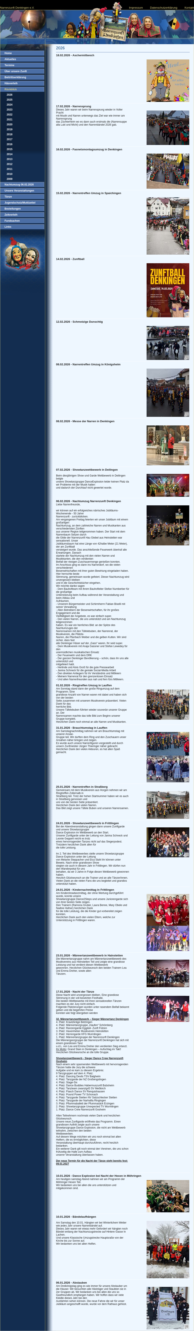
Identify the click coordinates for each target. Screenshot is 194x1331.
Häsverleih (11, 83)
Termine (9, 65)
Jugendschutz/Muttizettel (20, 202)
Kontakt (189, 7)
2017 (10, 139)
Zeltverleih (11, 214)
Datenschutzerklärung (163, 7)
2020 (10, 124)
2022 (10, 114)
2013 (10, 159)
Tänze (8, 196)
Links (8, 226)
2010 (10, 174)
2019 (10, 129)
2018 (10, 134)
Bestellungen (13, 208)
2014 (10, 154)
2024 (10, 104)
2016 (10, 144)
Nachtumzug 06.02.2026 (19, 184)
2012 (10, 164)
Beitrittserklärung (15, 77)
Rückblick (11, 89)
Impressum (136, 7)
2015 (10, 149)
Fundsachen (12, 220)
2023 (10, 109)
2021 (10, 119)
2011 (10, 169)
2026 (10, 94)
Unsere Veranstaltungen (19, 190)
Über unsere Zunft (16, 71)
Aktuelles (10, 59)
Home (8, 53)
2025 (10, 99)
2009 (10, 179)
